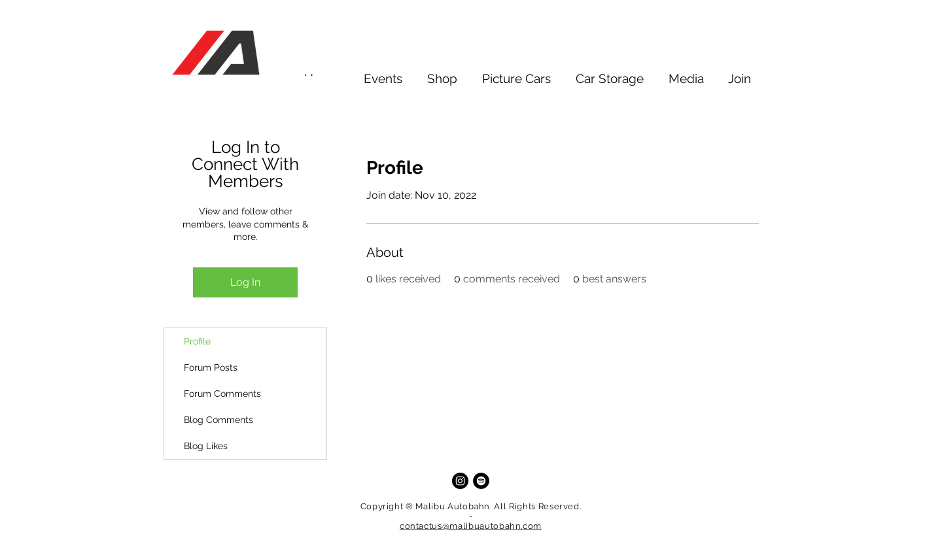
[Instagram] (460, 481)
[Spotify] (481, 481)
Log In (245, 282)
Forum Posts (210, 367)
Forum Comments (222, 393)
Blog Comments (218, 419)
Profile (197, 341)
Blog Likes (206, 446)
